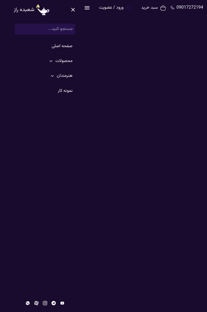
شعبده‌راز (195, 25)
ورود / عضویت (31, 7)
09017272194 (110, 8)
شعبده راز (166, 8)
